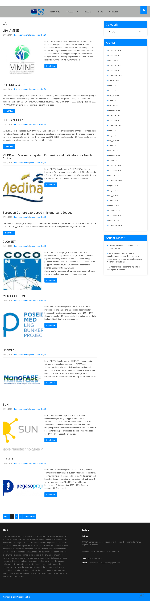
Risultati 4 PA (72, 12)
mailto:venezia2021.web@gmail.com (105, 563)
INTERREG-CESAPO (16, 85)
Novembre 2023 (114, 55)
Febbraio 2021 (114, 155)
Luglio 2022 (113, 85)
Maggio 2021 (113, 140)
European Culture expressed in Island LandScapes (37, 212)
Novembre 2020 (114, 171)
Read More (50, 66)
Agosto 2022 (113, 80)
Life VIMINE (11, 30)
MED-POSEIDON (14, 296)
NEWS (100, 12)
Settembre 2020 (115, 181)
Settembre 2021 (115, 125)
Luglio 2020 (113, 186)
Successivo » (29, 516)
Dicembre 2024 (114, 50)
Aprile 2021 (113, 145)
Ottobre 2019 (113, 221)
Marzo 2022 (113, 105)
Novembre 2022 (114, 70)
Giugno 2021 (113, 135)
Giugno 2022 (113, 90)
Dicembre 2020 (114, 166)
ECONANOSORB (14, 120)
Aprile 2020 (113, 201)
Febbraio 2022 (114, 110)
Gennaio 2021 (114, 160)
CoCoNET (9, 241)
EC (45, 35)
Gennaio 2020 (114, 211)
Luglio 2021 (113, 130)
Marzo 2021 (113, 150)
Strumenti (114, 12)
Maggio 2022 (113, 95)
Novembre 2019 (114, 216)
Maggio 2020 (113, 196)
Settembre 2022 (115, 75)
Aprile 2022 (113, 100)
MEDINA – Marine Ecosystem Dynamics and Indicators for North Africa (47, 156)
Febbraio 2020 (114, 206)
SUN (6, 404)
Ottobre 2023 (113, 60)
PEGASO (8, 459)
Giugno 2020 (113, 191)
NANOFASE (10, 350)
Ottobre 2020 (113, 176)
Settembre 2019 (115, 226)
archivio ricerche (36, 35)
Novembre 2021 (114, 120)
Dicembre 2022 (114, 65)
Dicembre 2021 (114, 115)
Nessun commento (21, 35)
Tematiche (55, 12)
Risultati (88, 12)
